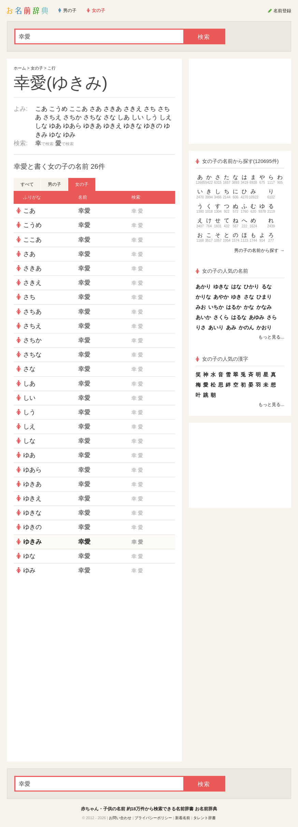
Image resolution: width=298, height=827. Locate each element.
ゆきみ (32, 541)
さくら (221, 317)
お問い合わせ (120, 818)
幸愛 (84, 210)
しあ (123, 117)
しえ (165, 117)
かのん (246, 327)
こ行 (51, 68)
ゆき (236, 297)
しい (137, 117)
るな (266, 286)
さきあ (112, 108)
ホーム (20, 68)
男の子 (54, 184)
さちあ (32, 311)
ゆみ (69, 134)
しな (41, 125)
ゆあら (72, 125)
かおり (264, 327)
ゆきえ (112, 125)
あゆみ (256, 317)
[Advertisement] (94, 627)
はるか (233, 307)
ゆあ (55, 125)
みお (201, 307)
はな (236, 286)
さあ (95, 108)
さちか (72, 117)
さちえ (52, 117)
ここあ (78, 108)
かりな (203, 297)
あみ (231, 327)
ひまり (264, 297)
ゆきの (153, 125)
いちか (216, 307)
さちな (92, 117)
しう (151, 117)
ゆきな (133, 125)
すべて (27, 184)
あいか (203, 317)
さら (272, 317)
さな (109, 117)
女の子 (37, 68)
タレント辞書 (204, 818)
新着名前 (182, 818)
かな (249, 307)
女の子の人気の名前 (222, 271)
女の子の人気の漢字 (222, 359)
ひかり (251, 286)
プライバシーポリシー (153, 818)
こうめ (58, 108)
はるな (238, 317)
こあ (41, 108)
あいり (216, 327)
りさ (201, 327)
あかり (203, 286)
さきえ (133, 108)
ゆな (55, 134)
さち (150, 108)
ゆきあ (92, 125)
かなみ (264, 307)
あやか (221, 297)
